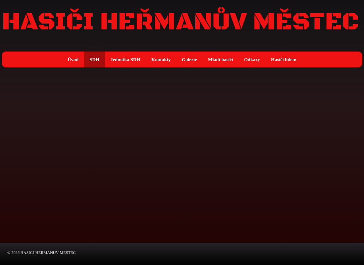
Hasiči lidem (283, 59)
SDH (95, 59)
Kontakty (161, 59)
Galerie (189, 59)
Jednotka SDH (125, 59)
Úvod (73, 59)
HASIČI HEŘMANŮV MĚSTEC (180, 22)
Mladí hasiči (220, 59)
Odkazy (252, 59)
